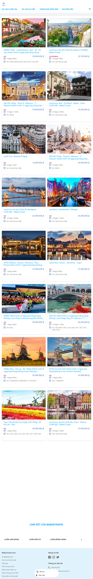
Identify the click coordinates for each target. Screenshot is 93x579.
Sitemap (5, 563)
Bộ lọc (41, 571)
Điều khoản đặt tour (9, 570)
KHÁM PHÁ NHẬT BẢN (48, 9)
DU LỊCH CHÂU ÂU (10, 9)
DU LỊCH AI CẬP (28, 9)
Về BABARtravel (7, 557)
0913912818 (54, 567)
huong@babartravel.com (59, 571)
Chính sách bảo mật (9, 560)
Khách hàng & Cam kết (10, 573)
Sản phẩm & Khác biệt (10, 576)
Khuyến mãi (67, 9)
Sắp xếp (40, 575)
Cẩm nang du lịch (8, 566)
